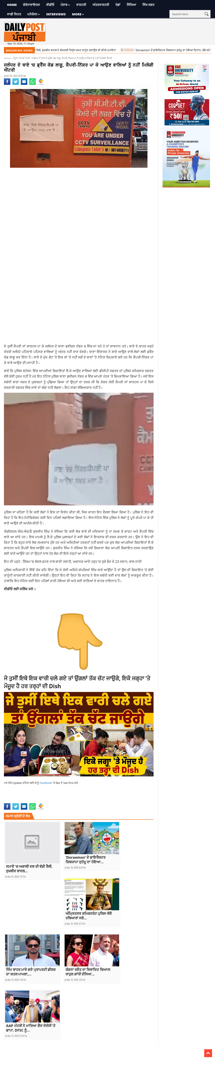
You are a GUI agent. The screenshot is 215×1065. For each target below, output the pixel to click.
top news (98, 800)
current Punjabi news (54, 796)
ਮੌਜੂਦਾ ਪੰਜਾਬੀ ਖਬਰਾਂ (21, 58)
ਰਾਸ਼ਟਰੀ (81, 5)
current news (11, 796)
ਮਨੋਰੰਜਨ (32, 14)
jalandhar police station (17, 800)
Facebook (46, 783)
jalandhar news (118, 796)
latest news (37, 800)
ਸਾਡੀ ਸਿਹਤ (14, 14)
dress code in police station (94, 796)
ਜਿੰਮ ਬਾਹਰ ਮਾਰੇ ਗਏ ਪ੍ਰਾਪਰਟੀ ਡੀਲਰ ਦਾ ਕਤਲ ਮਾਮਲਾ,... (31, 971)
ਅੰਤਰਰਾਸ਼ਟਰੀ (100, 5)
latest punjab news (54, 800)
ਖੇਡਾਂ (117, 5)
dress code (72, 796)
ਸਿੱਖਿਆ (131, 5)
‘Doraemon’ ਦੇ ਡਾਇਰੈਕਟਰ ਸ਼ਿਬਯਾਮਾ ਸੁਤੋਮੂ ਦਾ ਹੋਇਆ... (85, 859)
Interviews (56, 14)
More (76, 14)
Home (12, 5)
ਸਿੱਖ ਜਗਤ (148, 5)
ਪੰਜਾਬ (63, 5)
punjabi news (86, 800)
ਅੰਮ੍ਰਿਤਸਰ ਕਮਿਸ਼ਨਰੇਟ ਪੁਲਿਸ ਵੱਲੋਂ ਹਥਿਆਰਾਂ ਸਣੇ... (89, 915)
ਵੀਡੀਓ (50, 5)
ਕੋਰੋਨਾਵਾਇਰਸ (31, 5)
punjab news (72, 800)
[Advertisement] (79, 202)
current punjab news (30, 796)
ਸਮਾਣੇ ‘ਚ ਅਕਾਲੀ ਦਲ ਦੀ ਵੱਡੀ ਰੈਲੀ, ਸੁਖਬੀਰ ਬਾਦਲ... (29, 868)
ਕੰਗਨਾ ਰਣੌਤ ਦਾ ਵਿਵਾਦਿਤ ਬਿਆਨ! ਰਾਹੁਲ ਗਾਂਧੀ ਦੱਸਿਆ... (88, 971)
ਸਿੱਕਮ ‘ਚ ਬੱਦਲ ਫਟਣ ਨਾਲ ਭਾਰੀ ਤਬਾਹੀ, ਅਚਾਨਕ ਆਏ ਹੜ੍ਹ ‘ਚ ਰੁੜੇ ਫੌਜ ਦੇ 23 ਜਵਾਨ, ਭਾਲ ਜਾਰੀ (82, 561)
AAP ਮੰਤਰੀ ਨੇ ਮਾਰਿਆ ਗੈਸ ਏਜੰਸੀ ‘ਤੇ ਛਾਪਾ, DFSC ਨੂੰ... (30, 1028)
